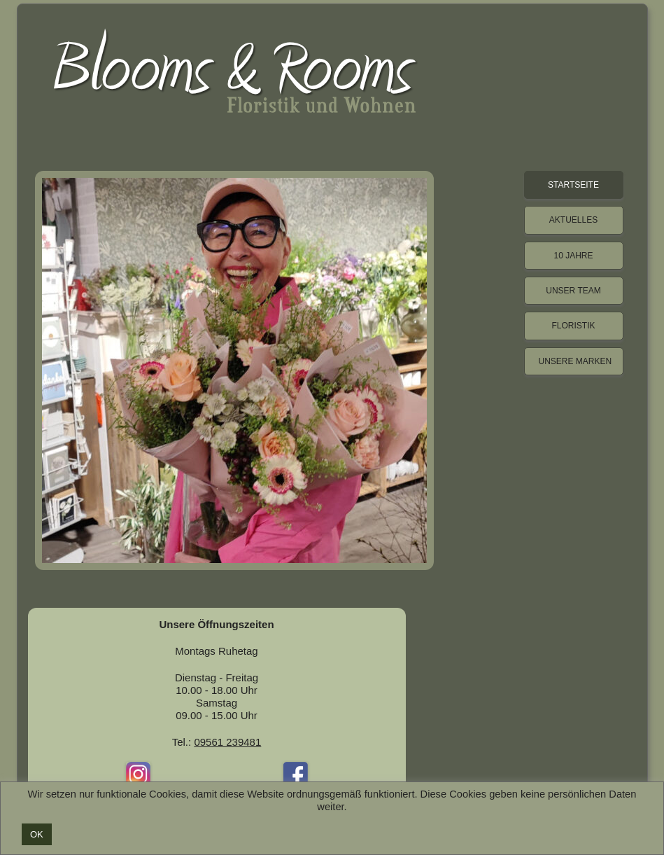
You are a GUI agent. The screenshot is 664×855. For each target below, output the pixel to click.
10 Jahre (573, 255)
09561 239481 (227, 742)
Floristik (573, 326)
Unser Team (573, 291)
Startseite (573, 185)
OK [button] (36, 834)
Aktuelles (573, 220)
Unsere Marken (575, 361)
